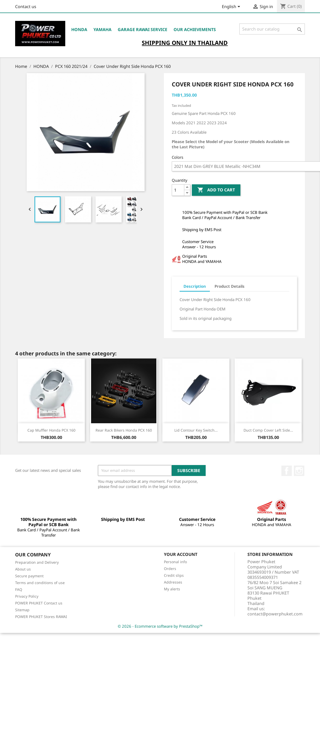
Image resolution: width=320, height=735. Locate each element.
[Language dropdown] (232, 7)
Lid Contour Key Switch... (196, 430)
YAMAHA (102, 29)
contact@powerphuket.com (275, 614)
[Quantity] (178, 190)
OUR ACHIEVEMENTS (195, 29)
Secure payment (29, 575)
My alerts (172, 588)
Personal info (175, 561)
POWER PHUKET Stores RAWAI (41, 616)
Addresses (173, 582)
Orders (170, 568)
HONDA (79, 29)
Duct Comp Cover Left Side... (268, 430)
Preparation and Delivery (37, 562)
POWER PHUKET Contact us (38, 603)
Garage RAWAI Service (142, 29)
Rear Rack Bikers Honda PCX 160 (124, 430)
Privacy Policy (26, 596)
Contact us (25, 6)
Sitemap (22, 609)
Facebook (286, 471)
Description (194, 286)
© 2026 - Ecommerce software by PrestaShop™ (160, 626)
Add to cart (216, 190)
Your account (180, 554)
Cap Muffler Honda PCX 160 (51, 430)
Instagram (299, 471)
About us (23, 569)
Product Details (230, 286)
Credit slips (174, 575)
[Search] (272, 28)
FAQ (18, 589)
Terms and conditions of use (40, 582)
